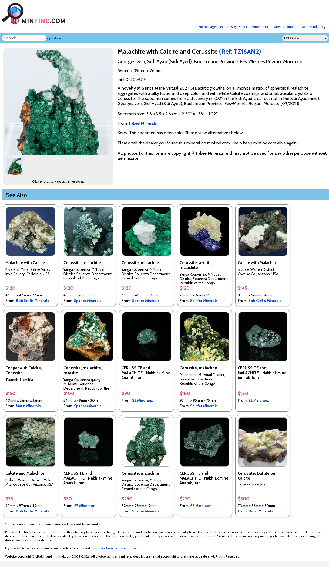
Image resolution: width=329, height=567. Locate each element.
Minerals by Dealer (233, 27)
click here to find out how (117, 548)
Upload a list (54, 38)
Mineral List (259, 27)
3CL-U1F (138, 79)
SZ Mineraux (142, 400)
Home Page (207, 27)
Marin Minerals (28, 406)
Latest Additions (284, 27)
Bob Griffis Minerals (32, 300)
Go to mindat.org (312, 27)
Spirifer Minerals (88, 300)
